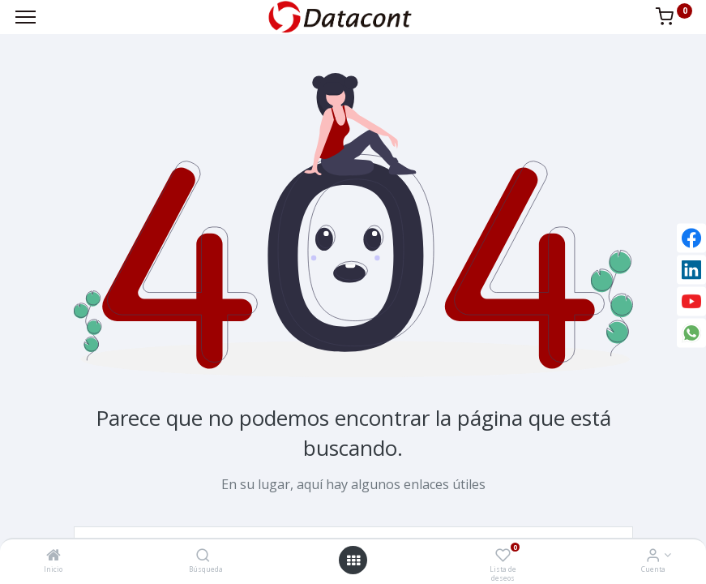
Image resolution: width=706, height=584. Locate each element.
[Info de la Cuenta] (653, 556)
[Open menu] (353, 560)
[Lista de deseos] (503, 556)
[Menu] (25, 17)
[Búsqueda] (203, 556)
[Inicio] (53, 556)
